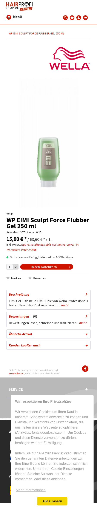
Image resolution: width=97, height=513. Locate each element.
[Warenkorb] (85, 17)
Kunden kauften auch (24, 345)
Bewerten (37, 278)
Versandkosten (16, 373)
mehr (64, 305)
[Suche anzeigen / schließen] (65, 17)
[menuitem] (8, 17)
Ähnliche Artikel (20, 334)
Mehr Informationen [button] (31, 490)
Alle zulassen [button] (52, 501)
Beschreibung (19, 294)
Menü (8, 17)
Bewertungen (19, 316)
